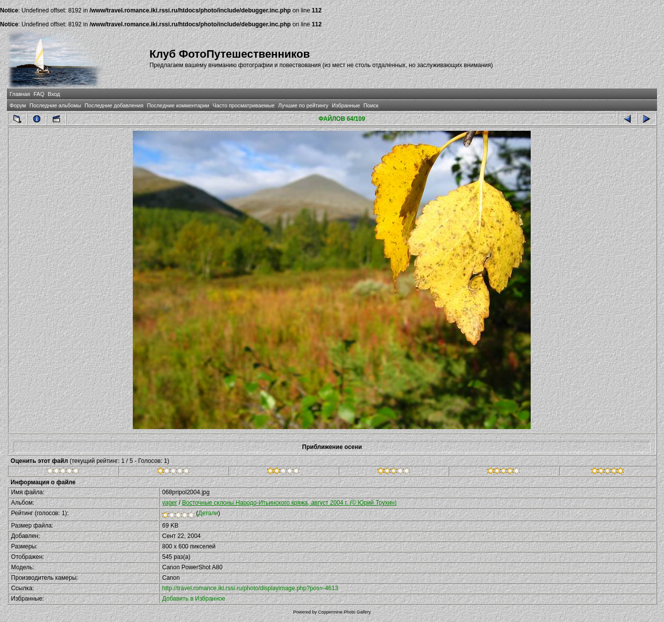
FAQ (38, 94)
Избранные (346, 105)
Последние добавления (114, 105)
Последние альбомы (55, 105)
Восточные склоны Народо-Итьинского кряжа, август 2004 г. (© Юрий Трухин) (289, 502)
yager (169, 502)
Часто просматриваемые (244, 105)
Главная (19, 94)
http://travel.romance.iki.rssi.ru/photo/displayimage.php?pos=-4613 (250, 588)
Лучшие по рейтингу (303, 105)
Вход (54, 94)
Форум (17, 105)
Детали (208, 513)
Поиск (371, 105)
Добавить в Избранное (193, 598)
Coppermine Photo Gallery (344, 612)
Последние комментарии (178, 105)
